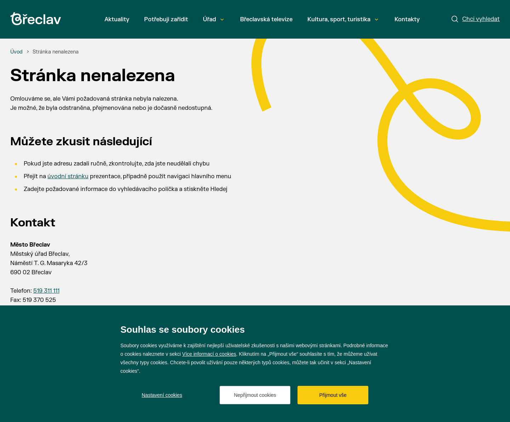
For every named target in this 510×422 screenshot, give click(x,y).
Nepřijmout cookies (255, 395)
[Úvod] (16, 52)
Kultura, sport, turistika (342, 19)
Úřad (213, 19)
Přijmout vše (332, 395)
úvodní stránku (68, 176)
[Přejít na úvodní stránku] (35, 18)
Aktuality (116, 19)
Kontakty (407, 19)
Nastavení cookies (162, 395)
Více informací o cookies (209, 354)
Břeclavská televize (266, 19)
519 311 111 (46, 290)
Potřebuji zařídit (166, 19)
